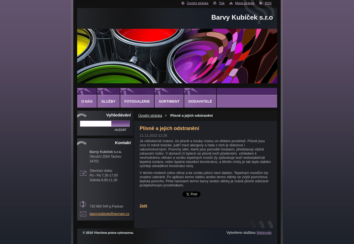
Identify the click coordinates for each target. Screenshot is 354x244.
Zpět (143, 206)
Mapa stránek (244, 3)
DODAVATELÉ (200, 101)
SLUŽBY (108, 101)
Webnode (264, 232)
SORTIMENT (169, 101)
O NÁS (87, 101)
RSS (268, 3)
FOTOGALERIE (137, 101)
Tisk (222, 3)
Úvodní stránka (197, 3)
